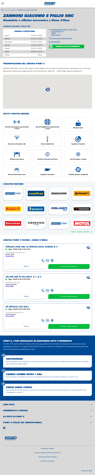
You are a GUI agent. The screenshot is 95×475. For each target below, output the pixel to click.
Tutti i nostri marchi (79, 232)
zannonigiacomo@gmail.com (61, 38)
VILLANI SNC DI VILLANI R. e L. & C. (23, 277)
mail (47, 260)
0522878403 (55, 42)
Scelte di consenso (47, 461)
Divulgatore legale (47, 448)
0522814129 (9, 256)
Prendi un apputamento (68, 46)
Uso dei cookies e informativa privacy (47, 452)
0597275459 (9, 316)
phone (43, 260)
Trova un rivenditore (10, 10)
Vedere (26, 266)
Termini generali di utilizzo (47, 457)
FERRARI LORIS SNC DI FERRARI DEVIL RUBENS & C (31, 247)
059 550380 (9, 286)
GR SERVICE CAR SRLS (17, 307)
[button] (47, 90)
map (52, 260)
